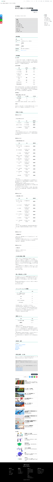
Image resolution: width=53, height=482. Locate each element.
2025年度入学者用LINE (19, 370)
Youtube (28, 475)
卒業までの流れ (46, 17)
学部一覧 (4, 3)
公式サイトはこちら (23, 50)
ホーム (1, 3)
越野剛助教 (16, 349)
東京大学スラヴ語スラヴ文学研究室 (20, 344)
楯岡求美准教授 (17, 348)
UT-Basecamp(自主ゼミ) (30, 477)
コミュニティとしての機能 (48, 21)
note (28, 474)
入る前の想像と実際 (47, 18)
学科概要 (45, 16)
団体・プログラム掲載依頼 (41, 469)
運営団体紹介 (19, 469)
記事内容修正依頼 (34, 10)
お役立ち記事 (10, 474)
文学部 (7, 3)
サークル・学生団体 (11, 469)
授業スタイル (46, 22)
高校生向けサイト (29, 476)
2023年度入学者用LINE (30, 469)
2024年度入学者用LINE (19, 369)
